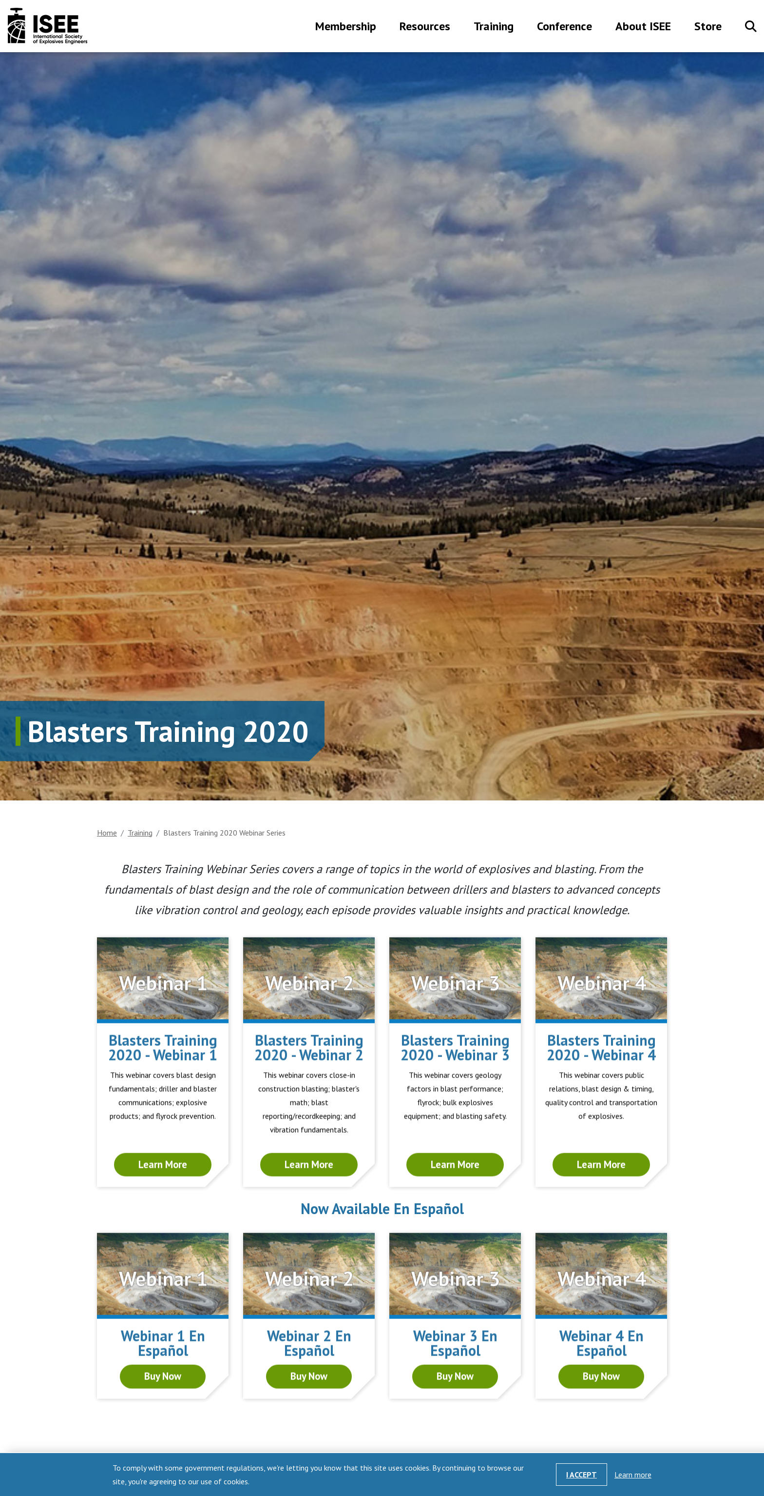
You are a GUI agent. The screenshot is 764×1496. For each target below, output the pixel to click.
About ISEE (643, 27)
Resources (425, 27)
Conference (564, 27)
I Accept (581, 1474)
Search (751, 26)
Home (107, 833)
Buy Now (162, 1420)
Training (494, 27)
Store (708, 27)
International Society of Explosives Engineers (47, 26)
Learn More (162, 1210)
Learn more (632, 1474)
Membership (345, 27)
